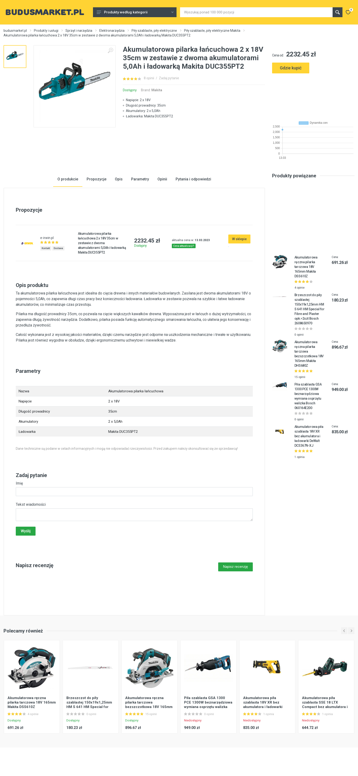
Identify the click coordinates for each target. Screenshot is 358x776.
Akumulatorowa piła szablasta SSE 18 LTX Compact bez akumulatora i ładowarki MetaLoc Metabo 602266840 (325, 707)
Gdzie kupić (291, 67)
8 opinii (149, 78)
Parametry (140, 179)
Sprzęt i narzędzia (78, 30)
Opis (119, 179)
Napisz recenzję (235, 567)
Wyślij (26, 531)
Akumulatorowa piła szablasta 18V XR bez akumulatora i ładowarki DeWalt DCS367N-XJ (308, 436)
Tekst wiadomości (31, 504)
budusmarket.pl (15, 30)
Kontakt (46, 248)
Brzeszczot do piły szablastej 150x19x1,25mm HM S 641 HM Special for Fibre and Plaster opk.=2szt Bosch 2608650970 (309, 309)
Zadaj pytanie (169, 78)
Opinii (162, 179)
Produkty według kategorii (135, 12)
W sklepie (239, 239)
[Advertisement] (313, 95)
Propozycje (96, 179)
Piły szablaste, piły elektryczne (154, 30)
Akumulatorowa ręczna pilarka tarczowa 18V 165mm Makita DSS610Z (306, 266)
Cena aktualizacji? (183, 246)
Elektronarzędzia (112, 30)
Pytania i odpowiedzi (193, 179)
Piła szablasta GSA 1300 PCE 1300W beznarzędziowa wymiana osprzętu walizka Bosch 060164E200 (208, 704)
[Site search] (256, 12)
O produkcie (67, 179)
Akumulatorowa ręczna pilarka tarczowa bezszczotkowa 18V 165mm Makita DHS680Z (149, 704)
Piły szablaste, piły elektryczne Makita (212, 30)
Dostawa (58, 248)
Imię (19, 483)
